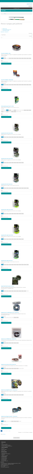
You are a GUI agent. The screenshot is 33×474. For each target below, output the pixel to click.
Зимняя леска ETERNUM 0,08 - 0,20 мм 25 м (8, 338)
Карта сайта (3, 450)
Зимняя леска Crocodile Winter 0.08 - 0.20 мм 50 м (10, 312)
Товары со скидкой (4, 455)
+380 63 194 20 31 (29, 4)
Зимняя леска (5, 28)
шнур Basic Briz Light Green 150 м (7, 235)
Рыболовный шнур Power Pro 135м (7, 106)
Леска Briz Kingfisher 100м (5, 53)
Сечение (3, 108)
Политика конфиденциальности (6, 446)
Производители (4, 452)
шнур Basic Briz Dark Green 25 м (6, 184)
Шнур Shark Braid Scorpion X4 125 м (7, 286)
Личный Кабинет (4, 458)
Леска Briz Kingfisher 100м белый (7, 79)
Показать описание (16, 437)
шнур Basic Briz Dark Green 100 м (7, 133)
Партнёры (3, 454)
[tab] (16, 437)
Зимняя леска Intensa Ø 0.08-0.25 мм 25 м (8, 364)
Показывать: (30, 36)
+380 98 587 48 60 (29, 3)
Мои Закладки (3, 459)
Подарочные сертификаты (5, 453)
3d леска (4, 434)
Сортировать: (30, 33)
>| (9, 430)
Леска (5, 13)
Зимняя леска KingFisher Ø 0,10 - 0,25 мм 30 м (9, 389)
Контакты (3, 448)
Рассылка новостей (4, 460)
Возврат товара (4, 449)
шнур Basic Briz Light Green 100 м (7, 209)
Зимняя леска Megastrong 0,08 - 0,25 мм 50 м (9, 416)
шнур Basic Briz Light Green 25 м (6, 260)
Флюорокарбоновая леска (7, 29)
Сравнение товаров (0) (4, 31)
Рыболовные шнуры (6, 30)
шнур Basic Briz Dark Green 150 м (7, 158)
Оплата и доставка (4, 444)
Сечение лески (4, 83)
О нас (2, 443)
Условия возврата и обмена (5, 445)
